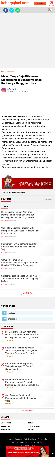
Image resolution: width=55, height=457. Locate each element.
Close (10, 447)
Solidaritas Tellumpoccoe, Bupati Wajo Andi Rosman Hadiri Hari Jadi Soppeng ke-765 (19, 279)
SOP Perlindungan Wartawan (22, 442)
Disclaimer (18, 439)
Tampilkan (48, 200)
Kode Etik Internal (30, 439)
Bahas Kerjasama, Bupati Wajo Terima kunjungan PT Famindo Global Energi (19, 366)
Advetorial (6, 423)
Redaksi (10, 439)
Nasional (11, 313)
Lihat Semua (27, 293)
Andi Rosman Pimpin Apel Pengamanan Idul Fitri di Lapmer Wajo (20, 398)
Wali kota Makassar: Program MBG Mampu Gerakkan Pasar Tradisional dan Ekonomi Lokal (20, 231)
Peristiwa (5, 430)
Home (3, 71)
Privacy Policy (43, 439)
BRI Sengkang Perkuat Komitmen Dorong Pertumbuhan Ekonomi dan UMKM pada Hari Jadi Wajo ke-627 (17, 215)
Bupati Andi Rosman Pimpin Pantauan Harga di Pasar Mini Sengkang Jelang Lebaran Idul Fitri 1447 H (21, 382)
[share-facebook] (5, 10)
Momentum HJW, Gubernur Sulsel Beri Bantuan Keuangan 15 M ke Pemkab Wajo (19, 247)
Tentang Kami (38, 442)
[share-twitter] (11, 10)
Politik (31, 430)
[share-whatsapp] (17, 10)
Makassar (5, 426)
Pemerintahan (34, 426)
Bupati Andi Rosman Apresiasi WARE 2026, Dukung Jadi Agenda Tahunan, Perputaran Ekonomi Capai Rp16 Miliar (21, 350)
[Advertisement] (27, 40)
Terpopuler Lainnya (27, 411)
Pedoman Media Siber (27, 445)
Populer (39, 3)
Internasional (13, 319)
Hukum (30, 423)
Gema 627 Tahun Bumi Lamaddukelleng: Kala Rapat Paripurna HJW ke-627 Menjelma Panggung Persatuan (19, 263)
